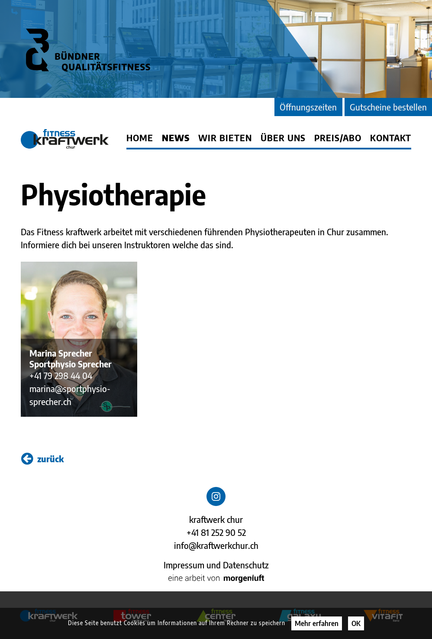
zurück (42, 459)
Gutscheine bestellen (388, 106)
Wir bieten (225, 137)
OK (356, 623)
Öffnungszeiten (308, 106)
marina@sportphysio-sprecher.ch (69, 395)
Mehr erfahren (317, 623)
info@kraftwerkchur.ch (216, 545)
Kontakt (390, 137)
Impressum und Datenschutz (216, 564)
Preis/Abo (337, 137)
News (176, 137)
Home (139, 137)
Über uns (283, 137)
